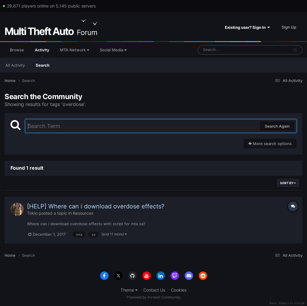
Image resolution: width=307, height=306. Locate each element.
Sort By (288, 183)
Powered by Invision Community (153, 297)
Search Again (277, 126)
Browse (17, 49)
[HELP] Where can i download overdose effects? (95, 206)
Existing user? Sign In (247, 27)
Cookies (178, 289)
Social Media (113, 49)
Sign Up (289, 27)
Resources (83, 213)
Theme (129, 289)
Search (42, 65)
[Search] (227, 50)
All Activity (15, 65)
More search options (270, 143)
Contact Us (154, 289)
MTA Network (74, 49)
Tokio (32, 213)
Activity (42, 52)
